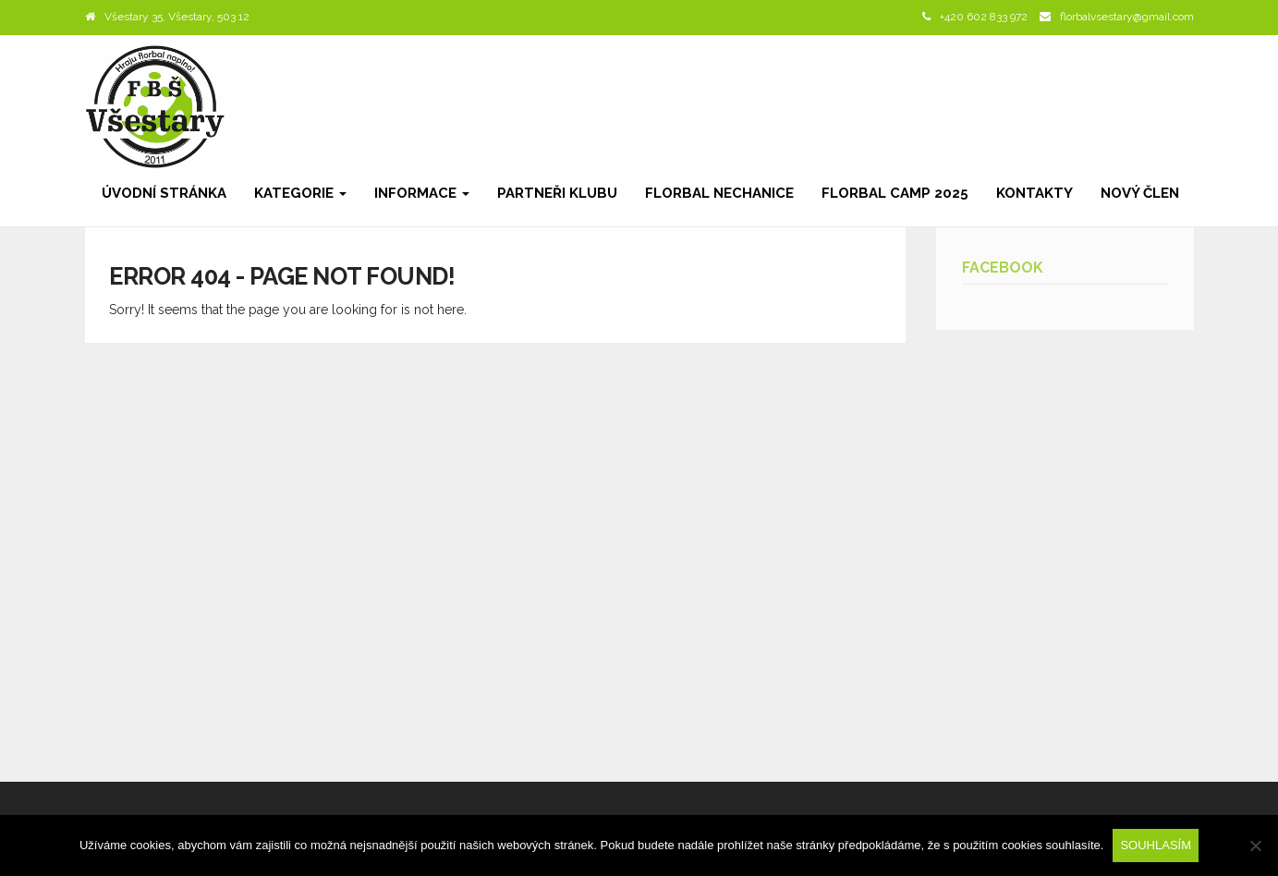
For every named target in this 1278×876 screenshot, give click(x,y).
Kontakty (1034, 193)
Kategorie (300, 193)
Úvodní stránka (164, 193)
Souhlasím (1155, 845)
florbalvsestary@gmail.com (1127, 16)
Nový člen (1140, 193)
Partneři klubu (557, 193)
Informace (421, 193)
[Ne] (1255, 845)
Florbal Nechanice (719, 193)
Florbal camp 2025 (895, 193)
